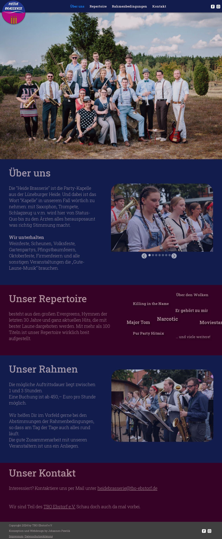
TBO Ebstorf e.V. (59, 510)
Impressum (16, 536)
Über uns (77, 6)
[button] (149, 223)
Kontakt (159, 6)
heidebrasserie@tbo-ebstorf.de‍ (127, 492)
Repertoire (98, 6)
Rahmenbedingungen (129, 6)
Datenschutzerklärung (39, 536)
